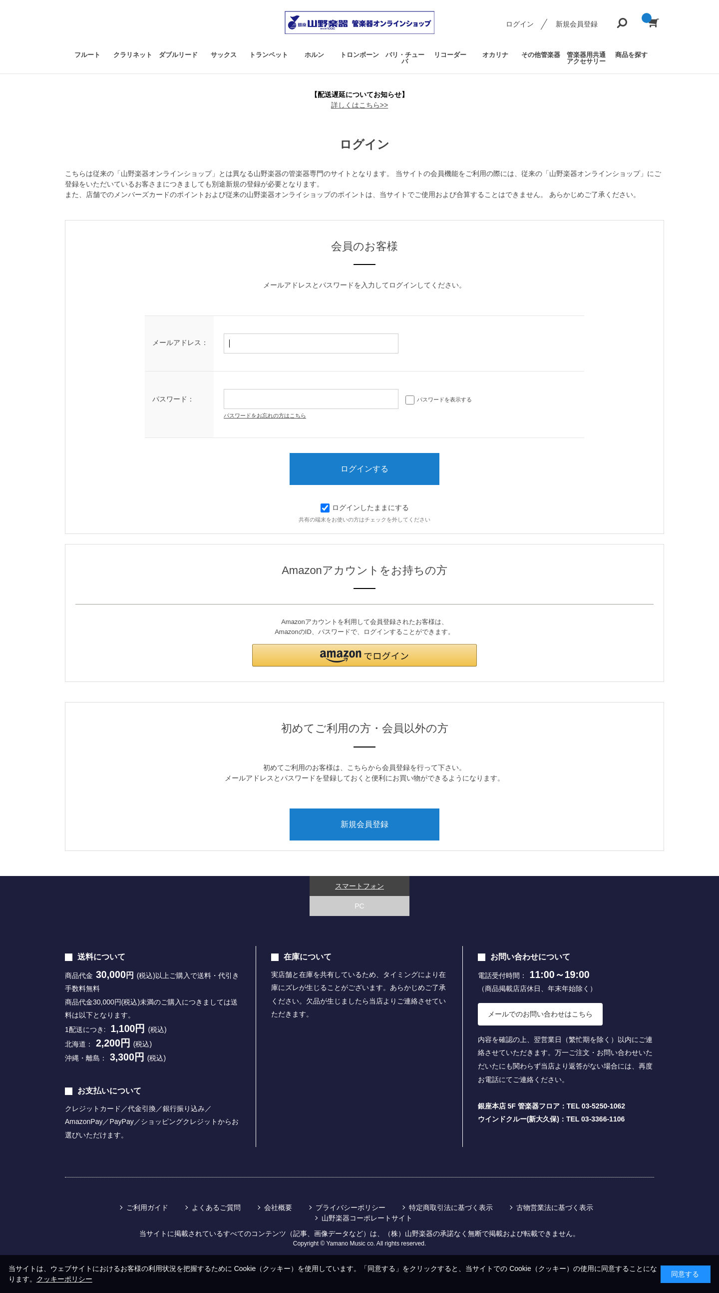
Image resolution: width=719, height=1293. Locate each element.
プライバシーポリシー (350, 1208)
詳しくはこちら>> (359, 105)
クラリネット (132, 54)
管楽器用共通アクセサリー (586, 58)
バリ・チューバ (404, 58)
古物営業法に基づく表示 (554, 1208)
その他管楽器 (540, 54)
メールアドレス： (180, 342)
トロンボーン (359, 54)
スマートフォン (359, 886)
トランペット (268, 54)
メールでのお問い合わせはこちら (540, 1014)
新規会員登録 (577, 24)
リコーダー (450, 54)
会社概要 (278, 1208)
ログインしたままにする (365, 508)
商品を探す (631, 54)
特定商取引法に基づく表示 (451, 1208)
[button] (364, 655)
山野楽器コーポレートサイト (367, 1218)
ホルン (314, 54)
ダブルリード (178, 54)
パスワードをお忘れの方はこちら (265, 415)
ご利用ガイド (147, 1208)
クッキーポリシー (64, 1279)
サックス (224, 54)
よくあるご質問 (216, 1208)
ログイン (520, 24)
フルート (87, 54)
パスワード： (173, 399)
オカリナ (495, 54)
